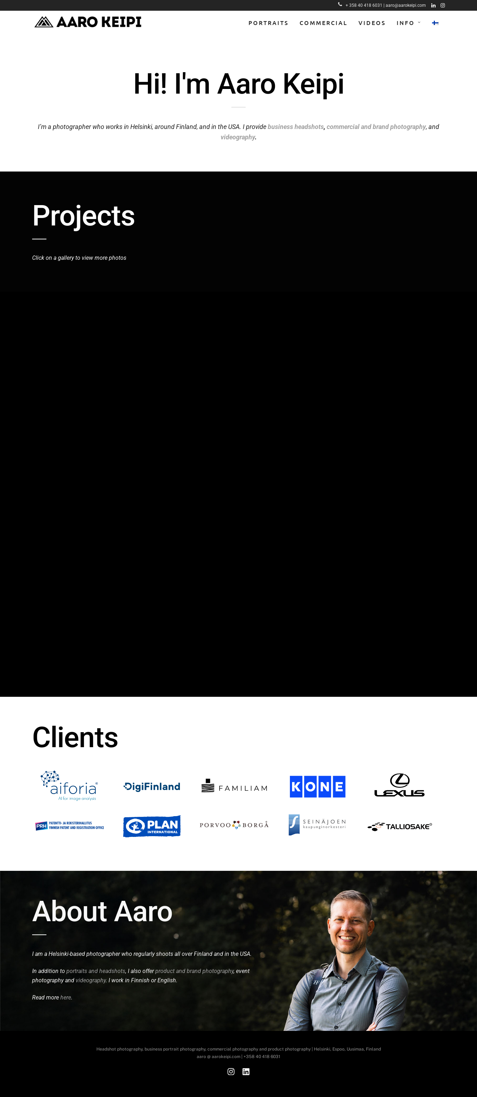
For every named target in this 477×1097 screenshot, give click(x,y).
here (65, 997)
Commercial (324, 22)
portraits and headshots (95, 971)
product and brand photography (194, 971)
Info (406, 22)
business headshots (296, 126)
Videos (372, 22)
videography (238, 137)
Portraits (268, 22)
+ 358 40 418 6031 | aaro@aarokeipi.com (382, 5)
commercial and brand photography (376, 126)
